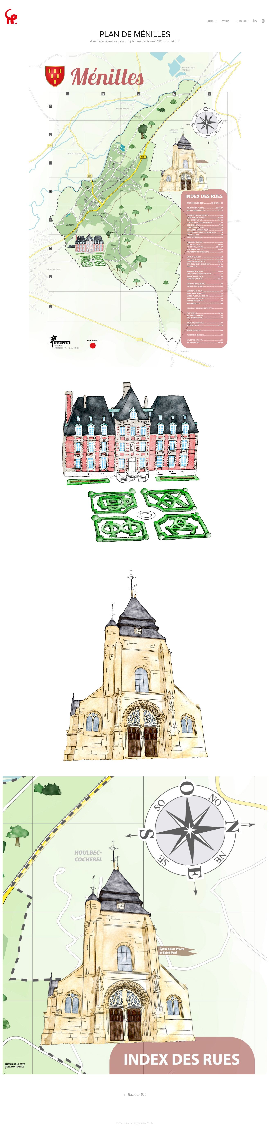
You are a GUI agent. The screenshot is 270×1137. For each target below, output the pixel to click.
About (212, 21)
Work (226, 21)
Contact (242, 21)
